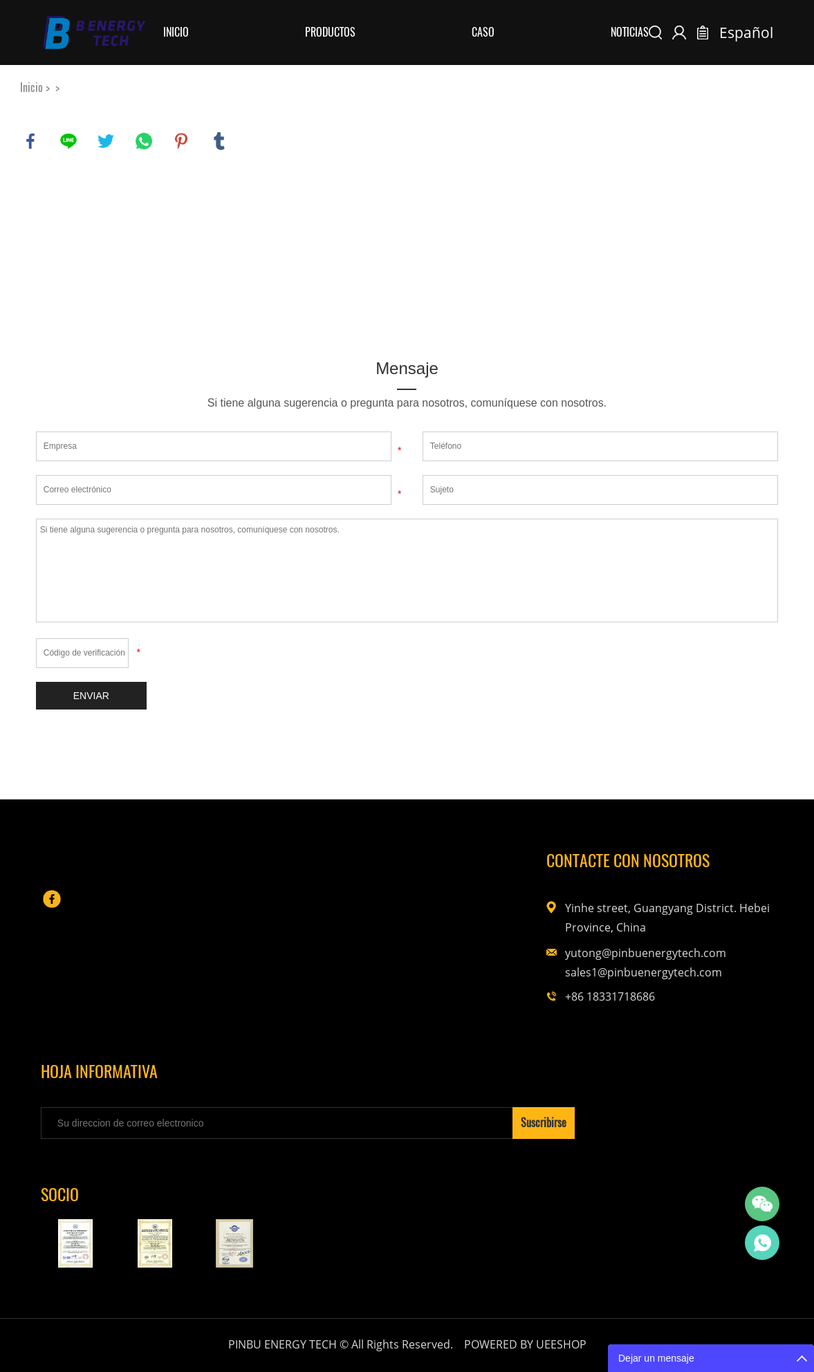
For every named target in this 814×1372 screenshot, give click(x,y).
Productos (330, 32)
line (68, 141)
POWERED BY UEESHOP (525, 1344)
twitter (105, 141)
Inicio (176, 32)
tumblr (219, 141)
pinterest (181, 141)
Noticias (630, 32)
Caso (483, 32)
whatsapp (143, 141)
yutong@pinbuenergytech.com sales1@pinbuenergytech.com (634, 962)
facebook (30, 141)
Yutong (762, 1242)
